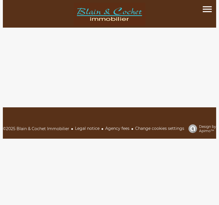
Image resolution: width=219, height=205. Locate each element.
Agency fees (117, 128)
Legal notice (87, 128)
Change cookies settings (159, 128)
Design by (201, 128)
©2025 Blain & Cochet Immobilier (36, 128)
